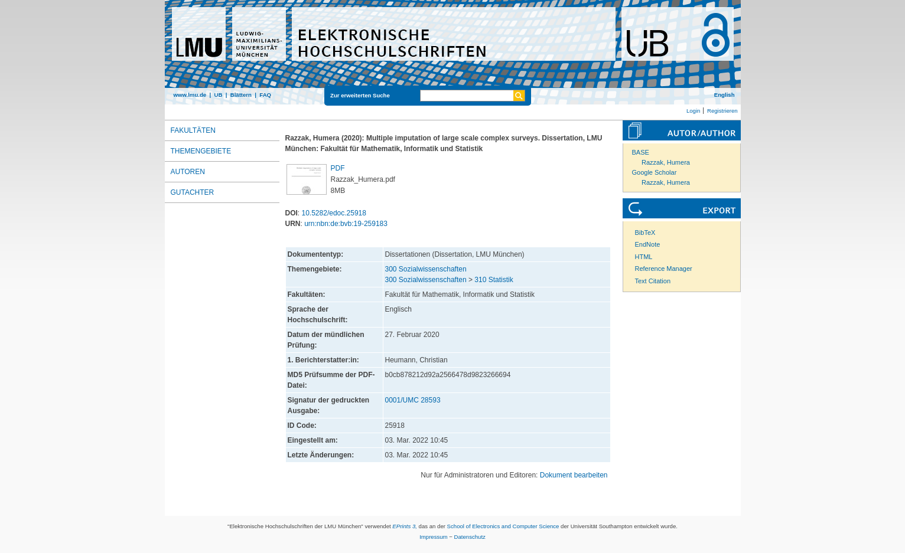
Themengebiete (201, 151)
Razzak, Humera (666, 162)
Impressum (433, 537)
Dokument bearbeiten (574, 475)
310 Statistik (493, 280)
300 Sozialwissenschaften (426, 269)
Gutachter (192, 192)
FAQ (265, 94)
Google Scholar (654, 172)
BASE (640, 152)
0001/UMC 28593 (413, 400)
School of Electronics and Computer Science (503, 526)
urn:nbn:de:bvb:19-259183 (346, 224)
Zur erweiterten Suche (360, 95)
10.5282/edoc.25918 (334, 213)
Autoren (188, 172)
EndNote (647, 244)
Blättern (241, 94)
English (724, 94)
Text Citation (653, 280)
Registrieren (722, 110)
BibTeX (645, 232)
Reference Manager (663, 268)
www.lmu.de (190, 94)
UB (218, 94)
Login (693, 110)
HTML (644, 256)
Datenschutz (470, 537)
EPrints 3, (404, 526)
